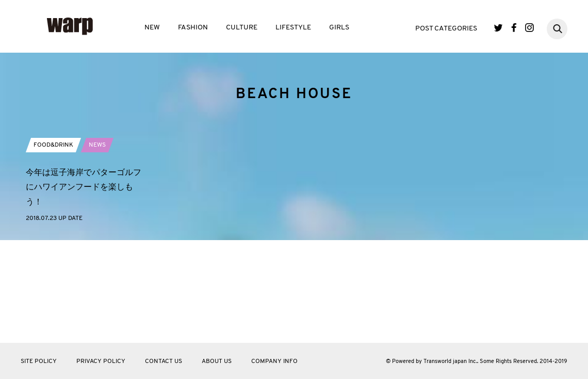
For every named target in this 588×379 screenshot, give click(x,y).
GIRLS (339, 27)
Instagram (529, 27)
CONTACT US (163, 361)
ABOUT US (217, 361)
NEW (152, 27)
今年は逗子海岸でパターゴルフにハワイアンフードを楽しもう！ (83, 279)
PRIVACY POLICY (100, 361)
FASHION (193, 27)
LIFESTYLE (293, 27)
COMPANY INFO (274, 361)
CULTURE (241, 27)
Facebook (514, 27)
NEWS (97, 237)
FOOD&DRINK (53, 237)
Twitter (498, 27)
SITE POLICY (39, 361)
